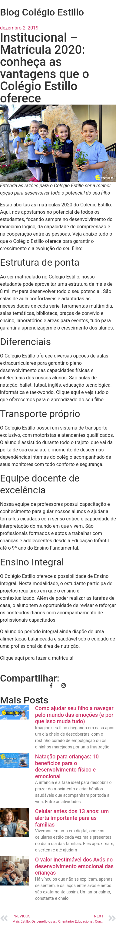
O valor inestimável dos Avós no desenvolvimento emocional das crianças (74, 866)
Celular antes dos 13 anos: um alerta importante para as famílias (72, 817)
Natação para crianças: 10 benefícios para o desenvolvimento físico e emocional (67, 766)
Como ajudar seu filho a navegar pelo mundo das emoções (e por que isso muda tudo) (74, 714)
